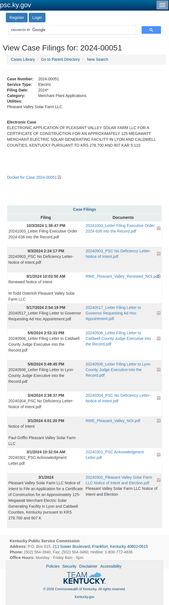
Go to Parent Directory (60, 59)
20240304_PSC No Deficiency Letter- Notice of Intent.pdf (118, 398)
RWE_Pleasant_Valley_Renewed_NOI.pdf (122, 276)
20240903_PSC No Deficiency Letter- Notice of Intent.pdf (118, 254)
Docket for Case (32, 177)
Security (69, 566)
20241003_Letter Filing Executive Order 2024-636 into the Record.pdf (120, 228)
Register (16, 17)
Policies (52, 566)
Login (37, 17)
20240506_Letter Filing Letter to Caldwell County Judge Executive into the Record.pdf (118, 338)
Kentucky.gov (84, 597)
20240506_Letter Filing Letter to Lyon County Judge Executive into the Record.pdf (118, 369)
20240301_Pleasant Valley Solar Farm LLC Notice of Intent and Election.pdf (119, 480)
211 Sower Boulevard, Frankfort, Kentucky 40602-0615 (100, 546)
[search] (69, 30)
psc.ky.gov (15, 5)
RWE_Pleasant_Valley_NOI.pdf (113, 420)
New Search (97, 59)
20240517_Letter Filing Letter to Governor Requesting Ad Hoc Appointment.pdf (113, 313)
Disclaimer (88, 566)
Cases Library (23, 59)
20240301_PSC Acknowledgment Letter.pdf (115, 455)
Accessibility (110, 566)
